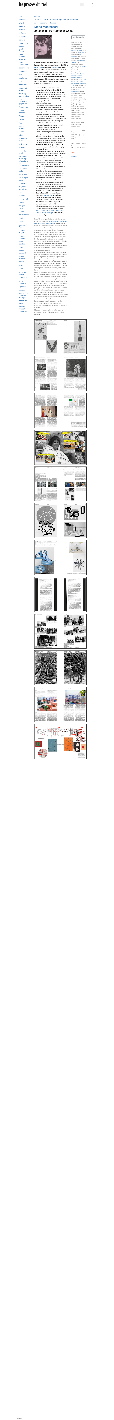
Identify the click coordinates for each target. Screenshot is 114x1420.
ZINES (21, 303)
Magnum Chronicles (23, 188)
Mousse (22, 196)
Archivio (22, 30)
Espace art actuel (23, 89)
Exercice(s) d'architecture (24, 95)
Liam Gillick (79, 81)
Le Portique (23, 148)
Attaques (22, 37)
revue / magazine (40, 23)
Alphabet (22, 27)
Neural (21, 203)
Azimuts (22, 40)
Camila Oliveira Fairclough (44, 213)
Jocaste (21, 132)
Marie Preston (81, 103)
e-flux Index (23, 85)
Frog (20, 123)
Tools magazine (22, 282)
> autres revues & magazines (23, 309)
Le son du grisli (22, 152)
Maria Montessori (46, 27)
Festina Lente (23, 107)
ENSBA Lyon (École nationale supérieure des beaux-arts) (57, 19)
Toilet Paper (23, 278)
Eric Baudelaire (50, 210)
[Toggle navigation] (20, 12)
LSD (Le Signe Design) (23, 179)
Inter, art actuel (22, 127)
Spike (21, 265)
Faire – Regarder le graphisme (23, 101)
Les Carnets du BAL (23, 170)
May (20, 192)
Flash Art (22, 120)
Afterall (21, 23)
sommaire (74, 156)
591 (20, 16)
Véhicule (22, 290)
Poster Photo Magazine (23, 232)
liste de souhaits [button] (78, 37)
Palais (21, 218)
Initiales (53, 23)
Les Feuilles (23, 174)
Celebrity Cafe (24, 68)
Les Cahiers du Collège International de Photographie (24, 161)
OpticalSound (24, 215)
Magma (22, 183)
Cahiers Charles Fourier (21, 49)
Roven (21, 247)
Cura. (21, 75)
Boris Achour (60, 210)
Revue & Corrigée (22, 237)
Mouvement (23, 199)
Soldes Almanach (22, 252)
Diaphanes (23, 78)
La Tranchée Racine (23, 140)
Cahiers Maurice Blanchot (22, 57)
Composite (23, 71)
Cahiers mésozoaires (23, 63)
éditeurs (37, 16)
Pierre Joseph (40, 210)
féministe (55, 67)
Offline (21, 211)
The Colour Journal (22, 273)
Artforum (22, 33)
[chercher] (67, 4)
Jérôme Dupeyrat (80, 73)
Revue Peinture (22, 243)
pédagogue (38, 67)
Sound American (22, 257)
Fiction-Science (22, 112)
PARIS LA (21, 222)
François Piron (48, 195)
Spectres (22, 262)
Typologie (22, 287)
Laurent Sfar (74, 75)
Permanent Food (23, 226)
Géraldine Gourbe (76, 83)
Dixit (20, 81)
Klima (21, 135)
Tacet (21, 269)
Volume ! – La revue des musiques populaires (23, 296)
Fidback (21, 116)
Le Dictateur (23, 144)
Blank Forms (23, 43)
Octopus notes (22, 207)
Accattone (22, 20)
